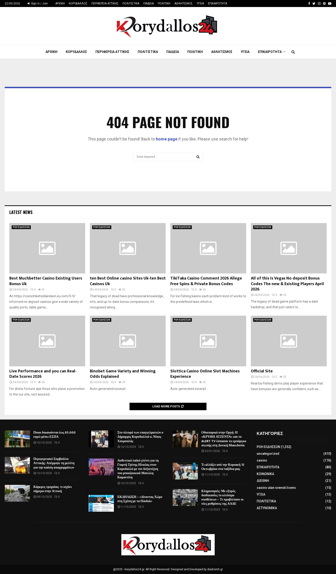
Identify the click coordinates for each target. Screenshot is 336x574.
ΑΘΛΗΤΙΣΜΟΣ (183, 3)
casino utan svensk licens (276, 488)
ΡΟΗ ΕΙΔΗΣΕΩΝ (21, 227)
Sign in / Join (38, 3)
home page (166, 138)
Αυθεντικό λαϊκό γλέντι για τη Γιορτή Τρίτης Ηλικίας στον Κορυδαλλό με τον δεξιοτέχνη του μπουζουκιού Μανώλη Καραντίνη (138, 469)
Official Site (262, 371)
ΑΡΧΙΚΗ (60, 3)
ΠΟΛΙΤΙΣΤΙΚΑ (130, 3)
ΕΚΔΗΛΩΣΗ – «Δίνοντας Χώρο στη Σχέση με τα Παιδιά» (139, 499)
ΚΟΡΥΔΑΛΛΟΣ (78, 3)
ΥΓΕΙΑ (200, 3)
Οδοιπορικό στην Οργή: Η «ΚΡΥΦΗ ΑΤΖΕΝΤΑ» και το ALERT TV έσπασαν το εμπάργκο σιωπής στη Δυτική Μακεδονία (223, 439)
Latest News (20, 212)
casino (262, 460)
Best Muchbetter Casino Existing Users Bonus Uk (45, 281)
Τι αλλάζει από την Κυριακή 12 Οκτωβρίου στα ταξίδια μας (222, 467)
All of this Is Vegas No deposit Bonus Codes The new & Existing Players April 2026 (287, 284)
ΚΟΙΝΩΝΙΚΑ (265, 474)
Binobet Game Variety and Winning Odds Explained (123, 374)
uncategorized (268, 453)
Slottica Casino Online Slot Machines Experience (205, 374)
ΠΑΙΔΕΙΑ (148, 3)
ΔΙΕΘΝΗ (263, 481)
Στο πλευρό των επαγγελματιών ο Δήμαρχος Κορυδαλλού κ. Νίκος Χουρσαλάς (140, 437)
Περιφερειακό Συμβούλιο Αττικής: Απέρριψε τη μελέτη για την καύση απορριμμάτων (53, 463)
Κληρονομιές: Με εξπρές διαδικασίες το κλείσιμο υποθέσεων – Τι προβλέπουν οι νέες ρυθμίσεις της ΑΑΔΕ (222, 497)
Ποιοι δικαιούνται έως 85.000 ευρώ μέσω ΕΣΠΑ (54, 434)
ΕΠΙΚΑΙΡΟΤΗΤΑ (217, 3)
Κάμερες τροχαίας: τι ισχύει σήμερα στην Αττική (52, 489)
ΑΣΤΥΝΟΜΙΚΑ (267, 508)
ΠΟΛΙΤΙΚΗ (164, 3)
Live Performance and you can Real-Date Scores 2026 (43, 374)
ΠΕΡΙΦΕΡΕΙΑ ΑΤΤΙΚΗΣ (105, 3)
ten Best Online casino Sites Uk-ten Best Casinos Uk (128, 281)
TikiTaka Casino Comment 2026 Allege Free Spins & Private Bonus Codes (206, 281)
